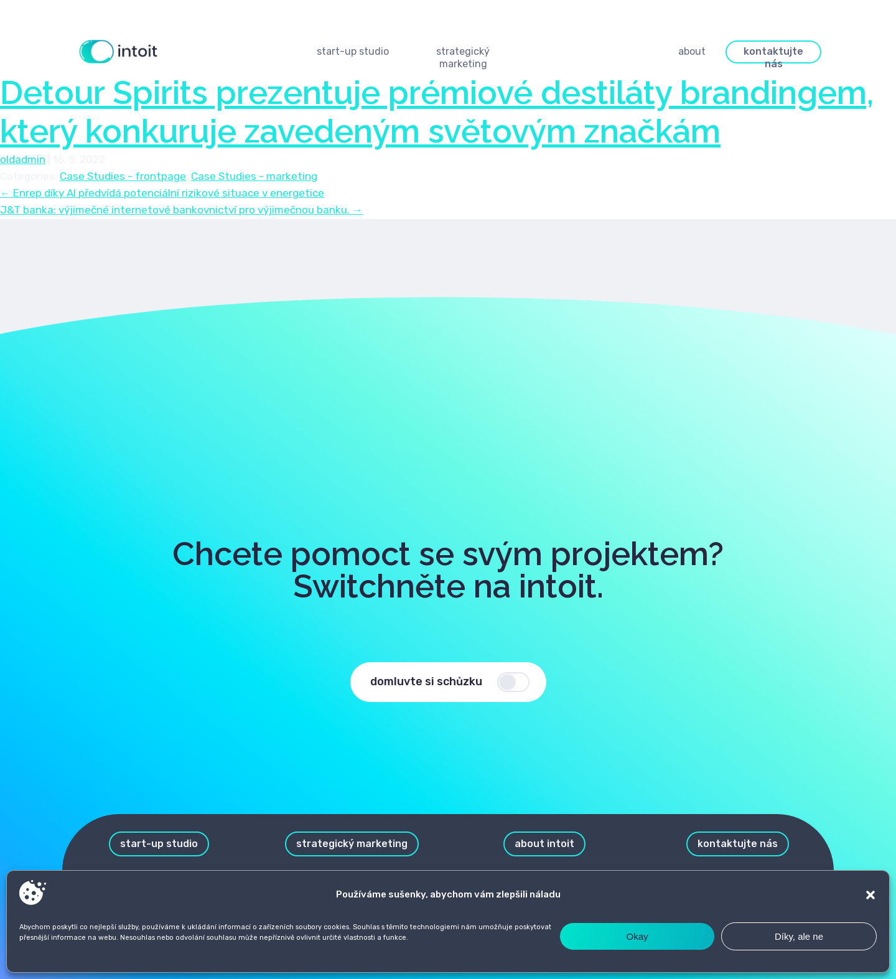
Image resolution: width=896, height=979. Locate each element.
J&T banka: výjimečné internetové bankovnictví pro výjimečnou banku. (181, 210)
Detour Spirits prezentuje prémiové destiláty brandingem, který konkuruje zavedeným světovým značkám (437, 111)
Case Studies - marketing (254, 176)
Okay (637, 936)
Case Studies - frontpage (123, 176)
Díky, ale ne (799, 936)
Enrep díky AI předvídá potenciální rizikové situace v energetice (162, 193)
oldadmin (22, 159)
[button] (870, 895)
